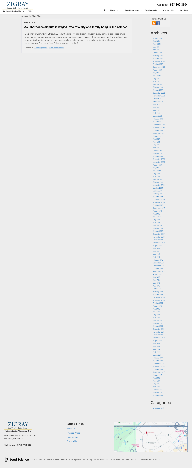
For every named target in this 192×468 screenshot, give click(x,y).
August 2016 (157, 274)
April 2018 (156, 222)
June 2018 (156, 217)
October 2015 (158, 303)
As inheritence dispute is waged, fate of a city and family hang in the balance (75, 27)
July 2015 (156, 309)
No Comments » (56, 47)
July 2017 (156, 248)
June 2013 (156, 381)
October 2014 (158, 335)
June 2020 (157, 171)
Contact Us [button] (168, 10)
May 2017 (156, 254)
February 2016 (158, 292)
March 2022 (157, 116)
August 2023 (157, 70)
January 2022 (158, 122)
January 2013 (158, 395)
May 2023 (156, 78)
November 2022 (159, 96)
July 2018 (156, 214)
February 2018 (158, 228)
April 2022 (156, 113)
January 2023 (158, 90)
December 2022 (159, 93)
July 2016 (156, 277)
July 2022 (156, 104)
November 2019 (159, 185)
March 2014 (157, 355)
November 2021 (159, 127)
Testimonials (72, 437)
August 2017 (157, 245)
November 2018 (159, 202)
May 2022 (156, 110)
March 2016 (157, 289)
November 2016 (159, 266)
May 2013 (156, 384)
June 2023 (157, 76)
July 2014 (156, 343)
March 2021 (157, 150)
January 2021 (158, 156)
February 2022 (158, 119)
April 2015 (156, 317)
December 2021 (159, 125)
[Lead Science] (16, 459)
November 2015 (159, 300)
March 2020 (157, 179)
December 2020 (159, 159)
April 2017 (156, 257)
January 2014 (158, 361)
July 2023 (156, 73)
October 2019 (158, 188)
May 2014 (156, 349)
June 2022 (157, 107)
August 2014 (157, 340)
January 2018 (158, 231)
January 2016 (158, 294)
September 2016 (159, 271)
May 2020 (156, 173)
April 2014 (156, 352)
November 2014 (159, 332)
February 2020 (158, 182)
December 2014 (159, 329)
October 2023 (158, 64)
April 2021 (156, 148)
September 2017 (159, 243)
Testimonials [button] (151, 10)
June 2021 (157, 142)
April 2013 (156, 387)
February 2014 (158, 358)
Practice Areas (73, 432)
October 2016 (158, 269)
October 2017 (158, 240)
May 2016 (156, 283)
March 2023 (157, 84)
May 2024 (156, 47)
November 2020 (159, 162)
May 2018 (156, 220)
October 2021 (158, 130)
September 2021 (159, 133)
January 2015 (158, 326)
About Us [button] (114, 10)
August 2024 (157, 38)
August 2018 (157, 211)
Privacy (72, 459)
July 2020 (156, 168)
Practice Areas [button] (132, 10)
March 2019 (157, 191)
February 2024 (158, 55)
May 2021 (156, 145)
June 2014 (156, 346)
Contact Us (72, 441)
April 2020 (156, 176)
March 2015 (157, 320)
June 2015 (156, 312)
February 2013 (158, 392)
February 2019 (158, 194)
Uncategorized (41, 47)
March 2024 (157, 53)
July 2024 (156, 41)
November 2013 (159, 366)
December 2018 (159, 199)
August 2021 (157, 136)
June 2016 (156, 280)
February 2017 (158, 260)
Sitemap (64, 459)
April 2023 (156, 81)
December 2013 (159, 364)
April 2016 (156, 286)
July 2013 (156, 378)
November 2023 (159, 61)
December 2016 (159, 263)
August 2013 (157, 375)
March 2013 (157, 389)
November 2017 (159, 237)
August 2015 (157, 306)
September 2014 (159, 338)
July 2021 (156, 139)
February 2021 (158, 153)
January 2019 (158, 197)
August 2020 (157, 165)
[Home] (105, 10)
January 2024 (158, 58)
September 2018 (159, 208)
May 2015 (156, 315)
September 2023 (159, 67)
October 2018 (158, 205)
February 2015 (158, 323)
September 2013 (159, 372)
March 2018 (157, 225)
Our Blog (184, 10)
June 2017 (156, 251)
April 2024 (156, 50)
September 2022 (159, 102)
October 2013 (158, 369)
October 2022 (158, 99)
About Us (71, 428)
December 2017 (159, 234)
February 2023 (158, 87)
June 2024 (157, 44)
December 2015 (159, 297)
